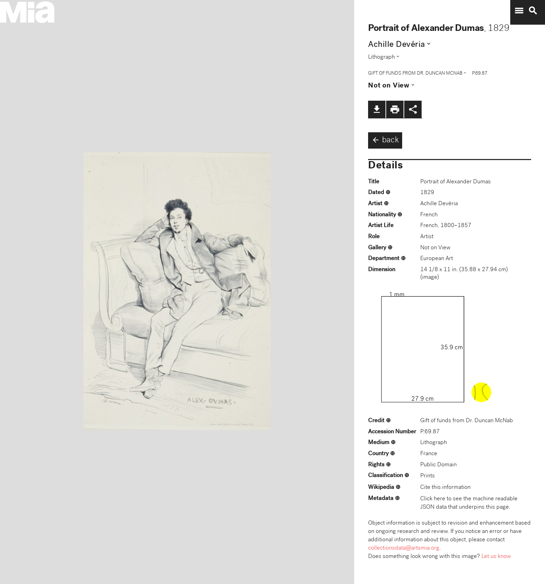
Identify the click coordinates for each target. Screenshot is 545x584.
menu (519, 11)
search (533, 11)
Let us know (496, 557)
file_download (377, 109)
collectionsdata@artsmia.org (403, 548)
